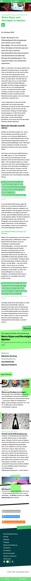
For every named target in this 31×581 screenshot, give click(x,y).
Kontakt (5, 536)
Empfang (6, 539)
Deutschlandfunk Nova (10, 534)
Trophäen (6, 542)
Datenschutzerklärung (10, 545)
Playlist (23, 579)
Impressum (6, 547)
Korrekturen (7, 550)
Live (8, 579)
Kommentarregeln (9, 553)
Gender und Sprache (9, 556)
